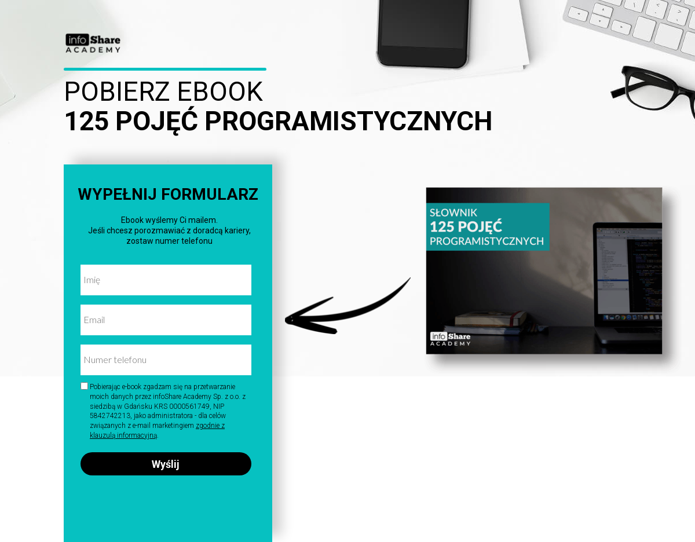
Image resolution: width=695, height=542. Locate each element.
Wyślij (166, 463)
